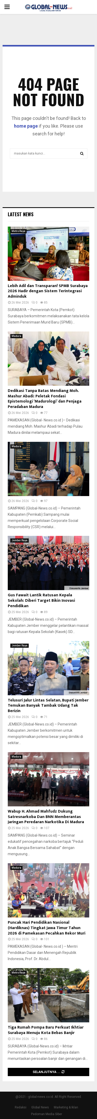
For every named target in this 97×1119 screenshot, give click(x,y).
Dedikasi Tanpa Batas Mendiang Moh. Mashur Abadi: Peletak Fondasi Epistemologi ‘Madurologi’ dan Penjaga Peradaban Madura (44, 398)
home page (26, 126)
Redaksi (20, 1107)
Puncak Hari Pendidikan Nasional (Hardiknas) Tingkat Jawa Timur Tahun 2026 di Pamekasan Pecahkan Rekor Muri (46, 928)
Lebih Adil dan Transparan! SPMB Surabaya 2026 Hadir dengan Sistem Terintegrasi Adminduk (48, 291)
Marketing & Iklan (66, 1107)
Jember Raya (19, 540)
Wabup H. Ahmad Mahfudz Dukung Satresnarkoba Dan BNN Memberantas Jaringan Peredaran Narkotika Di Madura (46, 817)
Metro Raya (18, 231)
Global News (40, 1107)
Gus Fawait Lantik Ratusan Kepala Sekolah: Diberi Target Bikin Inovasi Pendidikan (41, 600)
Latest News (20, 214)
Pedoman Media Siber (46, 1114)
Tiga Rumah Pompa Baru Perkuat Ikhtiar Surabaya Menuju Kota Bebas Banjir (46, 1030)
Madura (16, 336)
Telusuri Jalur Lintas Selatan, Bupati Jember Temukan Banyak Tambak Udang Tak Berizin (48, 706)
